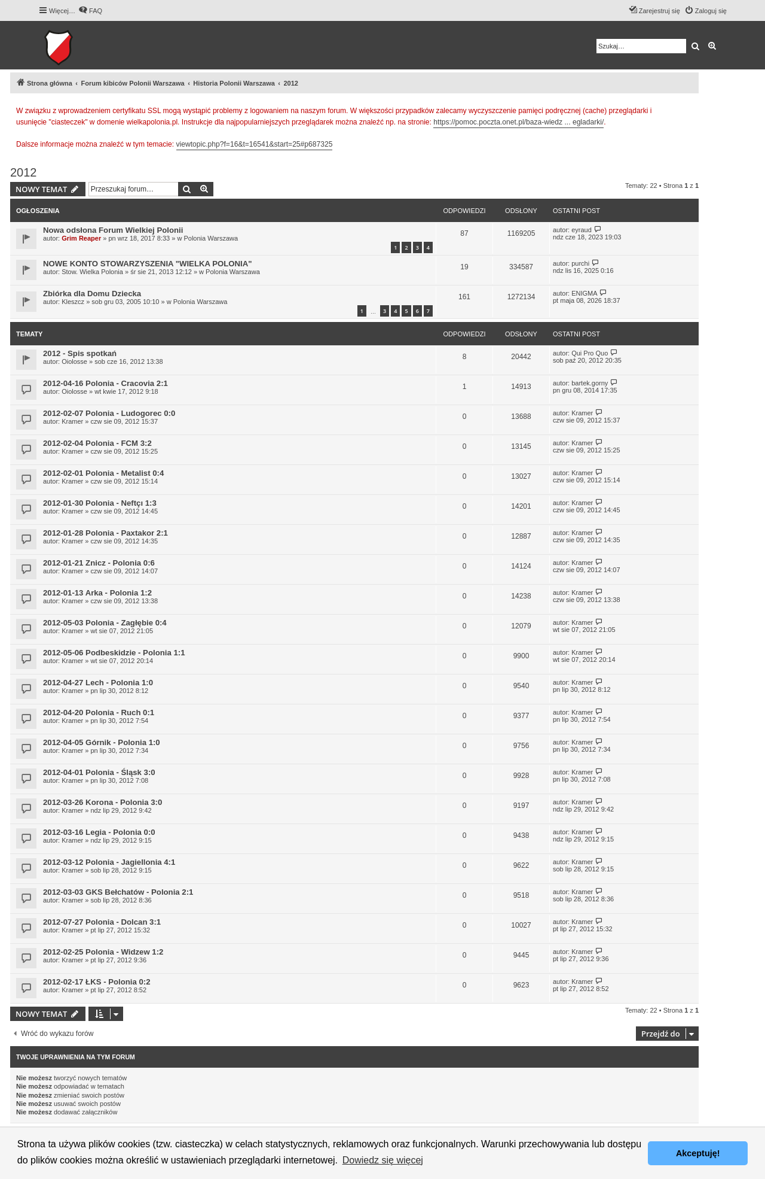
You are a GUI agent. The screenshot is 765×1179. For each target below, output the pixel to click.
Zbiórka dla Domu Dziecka (92, 293)
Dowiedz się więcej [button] (382, 1160)
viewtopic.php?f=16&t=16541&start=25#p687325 (254, 144)
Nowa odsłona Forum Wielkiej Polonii (113, 230)
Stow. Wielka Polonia (92, 271)
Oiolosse (74, 361)
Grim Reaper (81, 238)
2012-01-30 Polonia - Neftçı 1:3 (100, 503)
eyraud (581, 229)
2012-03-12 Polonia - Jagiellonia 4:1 (109, 862)
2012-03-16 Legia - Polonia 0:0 (99, 832)
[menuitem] (90, 11)
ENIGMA (584, 293)
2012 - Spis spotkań (80, 353)
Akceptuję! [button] (698, 1153)
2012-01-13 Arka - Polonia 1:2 (97, 592)
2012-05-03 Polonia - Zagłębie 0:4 (105, 622)
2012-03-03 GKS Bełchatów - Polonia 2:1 (118, 892)
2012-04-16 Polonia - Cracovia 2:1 (105, 383)
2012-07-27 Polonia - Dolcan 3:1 (102, 921)
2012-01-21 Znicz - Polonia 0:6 (99, 562)
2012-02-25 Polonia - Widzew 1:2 (103, 951)
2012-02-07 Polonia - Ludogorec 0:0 (109, 413)
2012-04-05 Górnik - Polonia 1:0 (101, 742)
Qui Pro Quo (589, 353)
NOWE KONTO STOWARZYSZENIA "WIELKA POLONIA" (147, 263)
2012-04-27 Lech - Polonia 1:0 (98, 682)
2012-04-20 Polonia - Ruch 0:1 (98, 712)
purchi (580, 263)
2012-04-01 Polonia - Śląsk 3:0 (99, 772)
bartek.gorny (589, 383)
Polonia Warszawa (210, 238)
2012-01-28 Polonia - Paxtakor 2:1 (105, 532)
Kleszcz (73, 301)
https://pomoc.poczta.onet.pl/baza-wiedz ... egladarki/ (518, 122)
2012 (23, 172)
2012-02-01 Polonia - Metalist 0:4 (103, 473)
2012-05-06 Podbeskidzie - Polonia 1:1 (114, 652)
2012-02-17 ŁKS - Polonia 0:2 (97, 981)
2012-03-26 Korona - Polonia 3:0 (102, 802)
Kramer (72, 421)
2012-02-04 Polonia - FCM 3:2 (97, 443)
